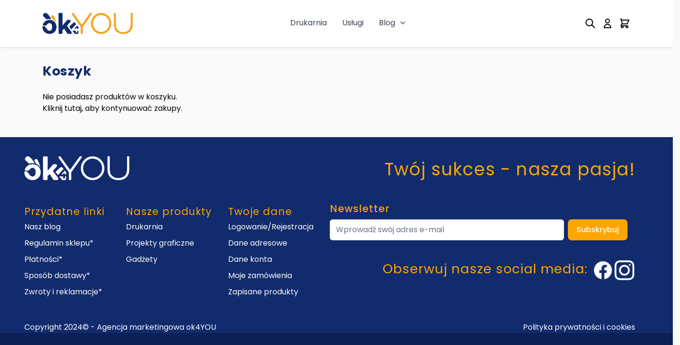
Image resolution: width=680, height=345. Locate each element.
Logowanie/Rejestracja (271, 226)
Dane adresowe (257, 242)
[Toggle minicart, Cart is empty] (624, 23)
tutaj (73, 108)
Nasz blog (42, 226)
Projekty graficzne (160, 242)
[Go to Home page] (87, 23)
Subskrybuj (597, 229)
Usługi (353, 22)
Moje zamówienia (260, 275)
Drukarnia (308, 22)
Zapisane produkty (263, 291)
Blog (387, 22)
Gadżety (141, 259)
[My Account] (607, 23)
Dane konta (250, 259)
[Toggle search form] (590, 23)
